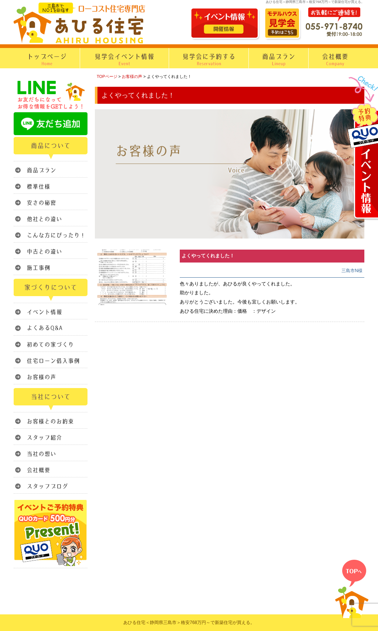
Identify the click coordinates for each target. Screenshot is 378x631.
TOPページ (107, 76)
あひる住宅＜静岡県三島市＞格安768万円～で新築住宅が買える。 (189, 622)
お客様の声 (132, 76)
